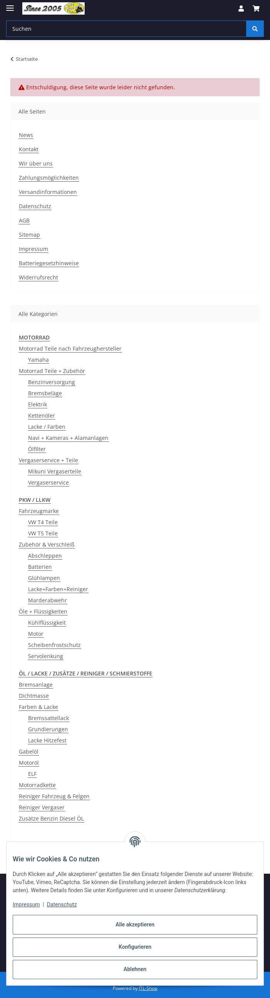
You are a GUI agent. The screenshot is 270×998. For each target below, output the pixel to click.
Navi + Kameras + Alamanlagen (68, 437)
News (26, 135)
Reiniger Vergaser (42, 807)
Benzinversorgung (51, 382)
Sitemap (29, 234)
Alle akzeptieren (134, 924)
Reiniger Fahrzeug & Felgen (54, 796)
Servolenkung (45, 656)
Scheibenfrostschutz (54, 645)
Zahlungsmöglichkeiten (49, 177)
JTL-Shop (148, 988)
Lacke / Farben (46, 426)
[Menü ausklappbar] (10, 5)
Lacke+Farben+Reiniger (58, 589)
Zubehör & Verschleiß (47, 544)
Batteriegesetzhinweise (49, 263)
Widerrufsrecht (38, 277)
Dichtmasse (34, 695)
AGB (24, 220)
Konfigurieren (134, 947)
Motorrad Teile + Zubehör (52, 370)
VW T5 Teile (43, 533)
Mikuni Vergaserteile (54, 471)
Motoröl (29, 762)
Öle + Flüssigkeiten (43, 611)
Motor (35, 633)
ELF (32, 773)
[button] (241, 8)
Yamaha (38, 359)
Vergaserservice (48, 482)
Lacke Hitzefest (47, 740)
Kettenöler (41, 415)
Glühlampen (44, 578)
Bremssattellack (48, 718)
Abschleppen (45, 555)
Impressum (26, 904)
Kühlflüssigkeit (47, 622)
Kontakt (28, 149)
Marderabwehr (47, 600)
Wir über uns (36, 163)
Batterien (40, 566)
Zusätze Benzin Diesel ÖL (51, 818)
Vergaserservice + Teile (48, 460)
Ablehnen (134, 969)
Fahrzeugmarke (39, 511)
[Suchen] (255, 28)
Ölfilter (37, 449)
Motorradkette (37, 785)
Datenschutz (62, 904)
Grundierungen (48, 729)
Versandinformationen (48, 192)
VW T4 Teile (43, 522)
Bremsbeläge (45, 393)
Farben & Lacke (38, 706)
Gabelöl (28, 751)
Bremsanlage (36, 684)
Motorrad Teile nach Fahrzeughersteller (70, 348)
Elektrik (37, 404)
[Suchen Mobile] (126, 28)
